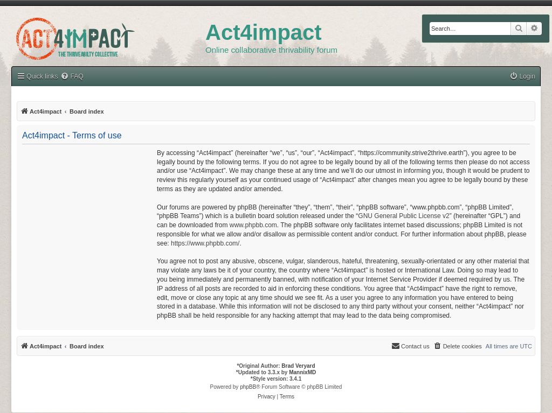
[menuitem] (522, 76)
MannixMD (302, 372)
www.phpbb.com (253, 225)
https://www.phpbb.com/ (205, 243)
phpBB (248, 387)
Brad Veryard (298, 366)
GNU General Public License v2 (403, 216)
